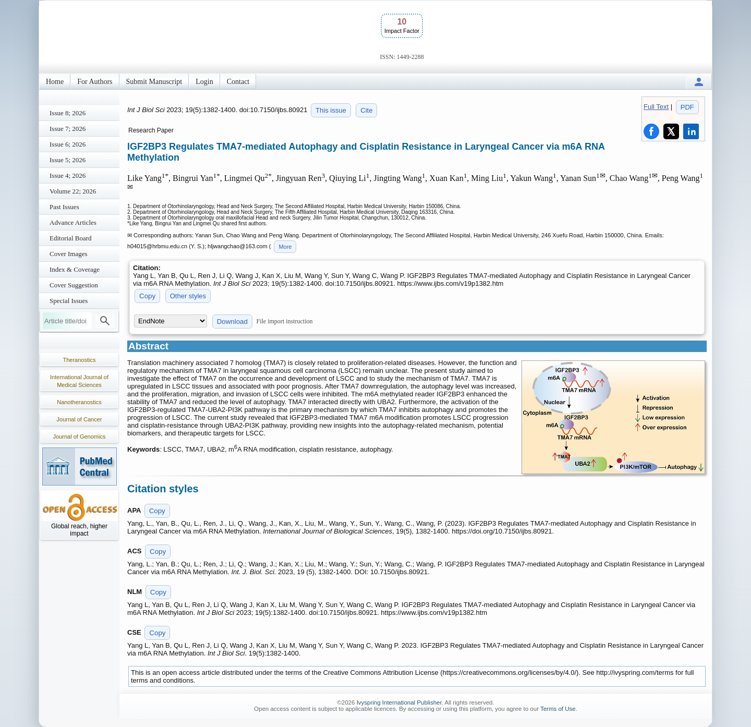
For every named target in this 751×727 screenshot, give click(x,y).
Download (232, 321)
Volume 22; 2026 (73, 191)
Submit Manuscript (154, 82)
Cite (366, 110)
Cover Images (69, 254)
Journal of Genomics (79, 436)
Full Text (656, 107)
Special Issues (69, 301)
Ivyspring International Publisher (399, 702)
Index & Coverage (75, 269)
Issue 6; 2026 (68, 144)
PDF (687, 107)
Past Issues (64, 207)
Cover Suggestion (74, 285)
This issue (331, 110)
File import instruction (285, 321)
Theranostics (79, 360)
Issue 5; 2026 (68, 160)
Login (204, 82)
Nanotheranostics (79, 402)
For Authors (94, 82)
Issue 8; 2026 (68, 113)
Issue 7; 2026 (68, 128)
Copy (147, 296)
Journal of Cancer (79, 419)
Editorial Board (71, 238)
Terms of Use (558, 709)
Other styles (188, 296)
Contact (238, 82)
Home (55, 82)
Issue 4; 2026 (68, 175)
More (285, 247)
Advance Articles (73, 222)
